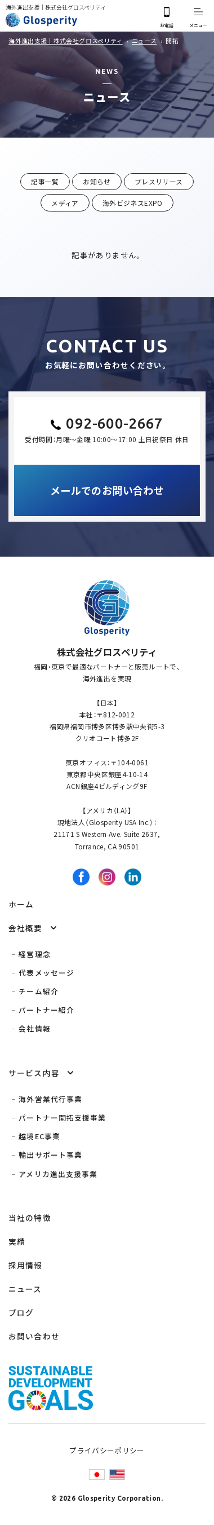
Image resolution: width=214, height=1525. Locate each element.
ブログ (21, 1312)
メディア (64, 203)
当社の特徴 (29, 1217)
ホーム (21, 904)
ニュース (25, 1288)
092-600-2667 (114, 423)
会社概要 (25, 927)
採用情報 (25, 1265)
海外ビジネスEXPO (132, 203)
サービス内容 (34, 1072)
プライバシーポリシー (107, 1450)
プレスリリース (159, 181)
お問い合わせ (34, 1336)
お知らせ (96, 181)
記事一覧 (45, 181)
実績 (16, 1241)
